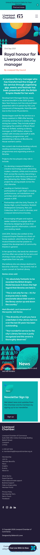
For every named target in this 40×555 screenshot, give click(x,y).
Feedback (5, 499)
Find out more (18, 7)
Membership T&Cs (8, 494)
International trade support (12, 481)
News (4, 464)
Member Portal (7, 487)
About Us (5, 470)
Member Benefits (8, 461)
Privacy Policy (7, 492)
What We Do (6, 476)
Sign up (10, 417)
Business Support (8, 483)
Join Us (4, 459)
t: (7, 449)
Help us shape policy (9, 485)
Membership (6, 457)
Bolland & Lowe (17, 535)
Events (4, 468)
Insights (5, 466)
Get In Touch (6, 496)
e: (17, 451)
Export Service (7, 478)
